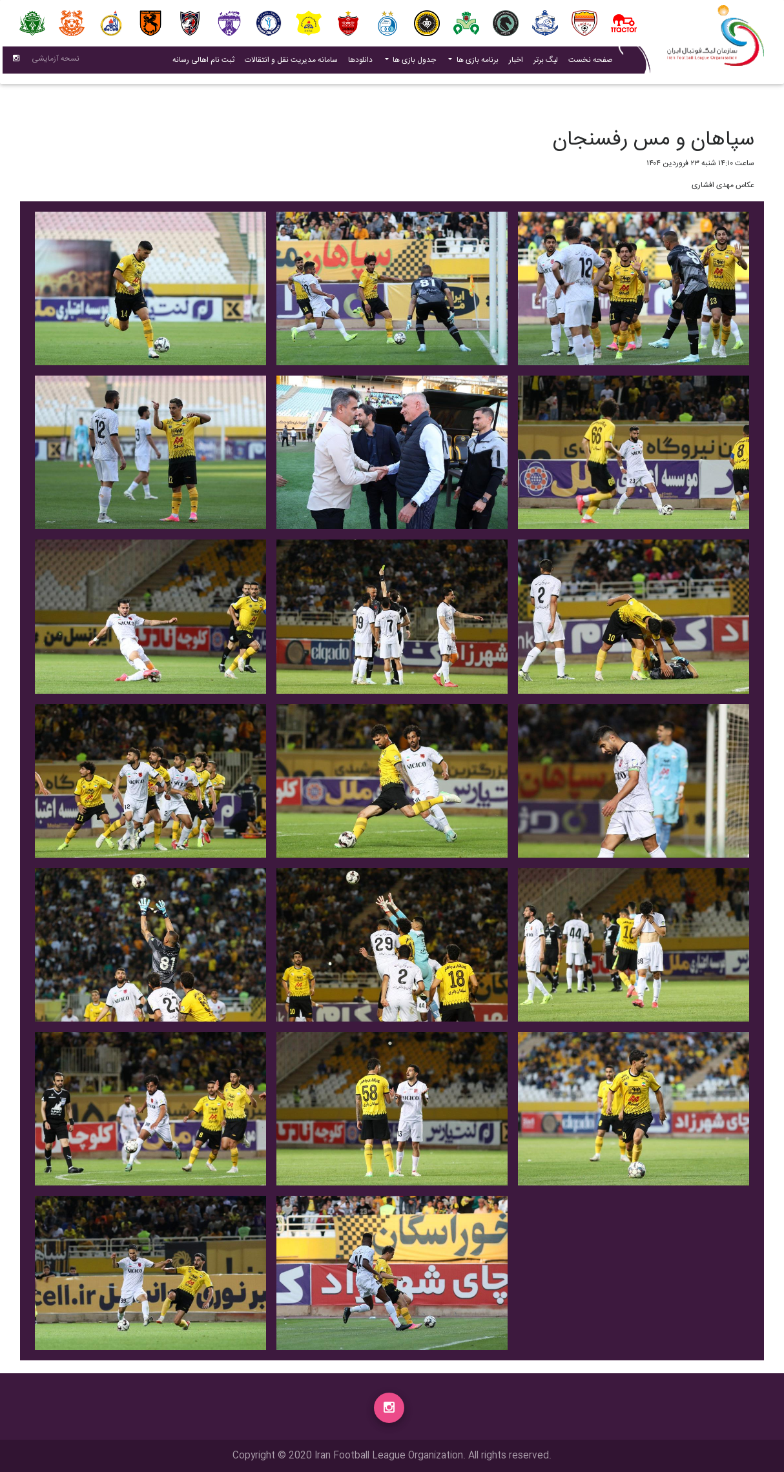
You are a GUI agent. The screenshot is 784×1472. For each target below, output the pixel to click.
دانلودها (360, 62)
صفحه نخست (590, 62)
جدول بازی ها (413, 62)
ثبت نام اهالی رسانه (200, 62)
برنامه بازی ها (477, 62)
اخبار (513, 62)
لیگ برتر (545, 62)
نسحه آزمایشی (55, 61)
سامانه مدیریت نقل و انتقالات (289, 62)
